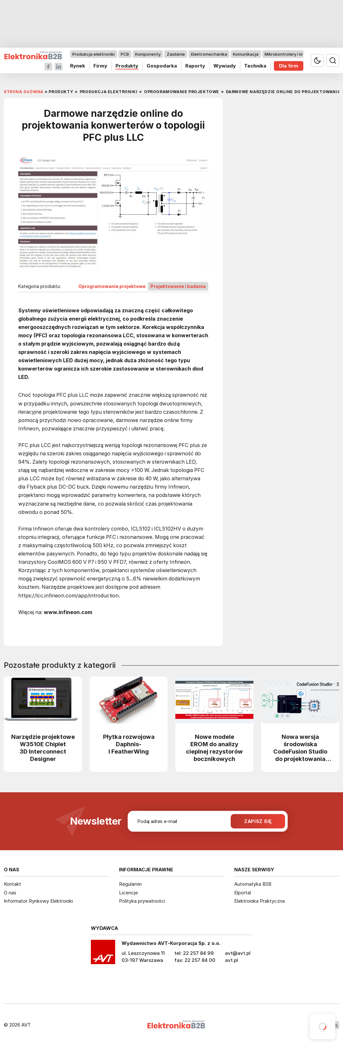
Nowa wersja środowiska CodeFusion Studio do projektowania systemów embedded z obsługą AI (300, 747)
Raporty (195, 66)
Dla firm (288, 66)
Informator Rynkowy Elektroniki (38, 901)
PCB (125, 54)
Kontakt (12, 884)
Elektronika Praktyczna (259, 901)
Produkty (127, 66)
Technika (255, 66)
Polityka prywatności (142, 901)
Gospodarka (162, 66)
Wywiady (224, 66)
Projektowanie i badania (178, 286)
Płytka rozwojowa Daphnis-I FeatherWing (129, 744)
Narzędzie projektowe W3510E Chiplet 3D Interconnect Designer (43, 747)
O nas (10, 893)
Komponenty (148, 54)
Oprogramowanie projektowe (112, 286)
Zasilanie (176, 54)
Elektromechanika (209, 54)
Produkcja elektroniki (93, 54)
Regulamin (130, 884)
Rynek (77, 66)
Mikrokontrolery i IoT (285, 54)
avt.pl (231, 960)
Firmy (100, 66)
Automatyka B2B (252, 884)
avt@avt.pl (238, 953)
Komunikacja (246, 54)
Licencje (128, 893)
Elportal (242, 893)
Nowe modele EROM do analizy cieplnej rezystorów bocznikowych (214, 747)
